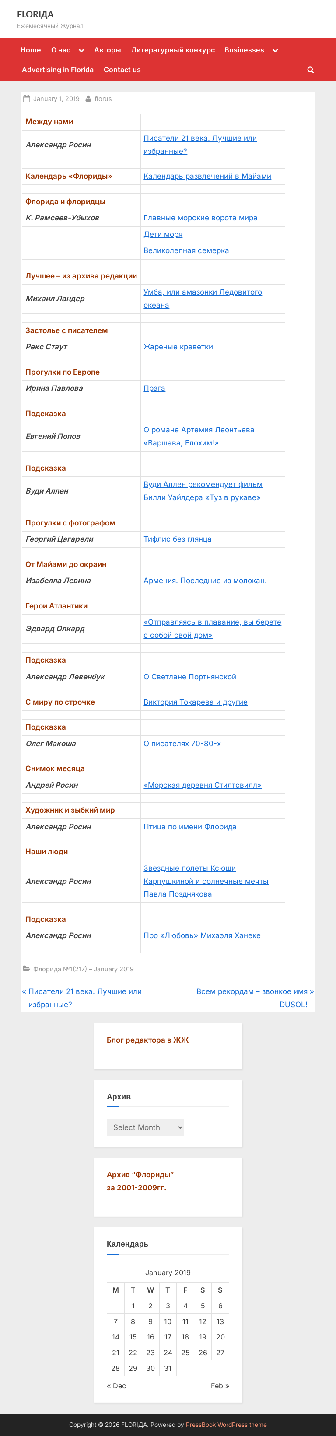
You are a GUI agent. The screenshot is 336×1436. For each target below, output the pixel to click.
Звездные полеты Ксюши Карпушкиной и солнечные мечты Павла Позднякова (206, 881)
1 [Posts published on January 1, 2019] (133, 1305)
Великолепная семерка (186, 250)
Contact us (122, 69)
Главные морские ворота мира (201, 217)
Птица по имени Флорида (190, 826)
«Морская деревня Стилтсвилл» (203, 785)
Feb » (220, 1385)
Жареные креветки (178, 346)
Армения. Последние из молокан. (205, 580)
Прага (154, 388)
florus (103, 97)
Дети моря (163, 234)
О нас (60, 49)
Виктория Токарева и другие (196, 702)
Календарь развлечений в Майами (207, 176)
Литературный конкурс (173, 49)
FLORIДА (35, 14)
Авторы (107, 49)
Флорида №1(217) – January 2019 (83, 969)
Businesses (244, 49)
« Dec (116, 1385)
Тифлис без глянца (178, 539)
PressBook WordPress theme (226, 1424)
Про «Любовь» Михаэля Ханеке (202, 935)
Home (31, 49)
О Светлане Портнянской (190, 676)
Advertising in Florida (58, 69)
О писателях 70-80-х (182, 743)
